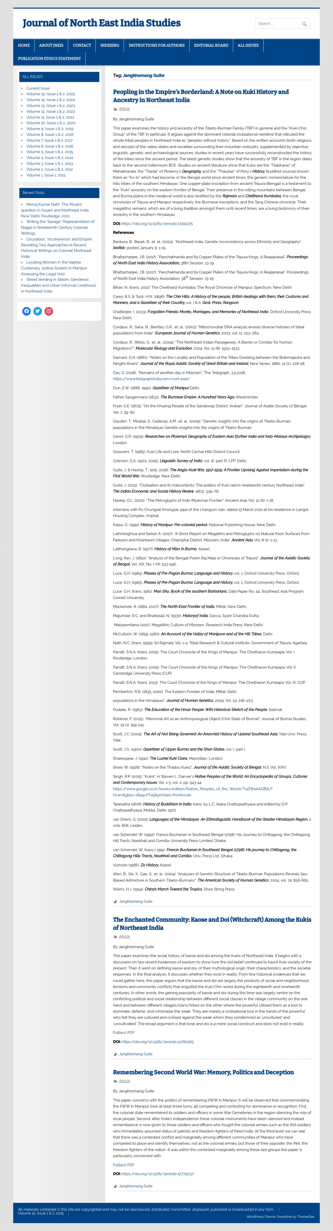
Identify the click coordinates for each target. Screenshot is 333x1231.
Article (124, 109)
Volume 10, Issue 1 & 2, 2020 (50, 123)
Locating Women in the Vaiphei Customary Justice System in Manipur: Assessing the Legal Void (54, 268)
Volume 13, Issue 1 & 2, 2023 (50, 105)
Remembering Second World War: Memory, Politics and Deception (203, 1072)
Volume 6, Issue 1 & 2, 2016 (49, 146)
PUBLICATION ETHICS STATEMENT (49, 58)
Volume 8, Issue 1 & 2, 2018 (49, 134)
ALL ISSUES (248, 45)
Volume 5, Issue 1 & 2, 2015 (49, 152)
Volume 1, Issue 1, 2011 (45, 175)
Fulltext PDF (124, 1032)
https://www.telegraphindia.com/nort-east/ (151, 379)
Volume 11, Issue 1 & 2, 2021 (50, 117)
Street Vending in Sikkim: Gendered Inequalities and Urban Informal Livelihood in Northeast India (58, 285)
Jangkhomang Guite (135, 901)
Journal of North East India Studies (102, 23)
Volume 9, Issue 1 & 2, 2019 (49, 128)
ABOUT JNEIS (51, 45)
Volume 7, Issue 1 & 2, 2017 (49, 140)
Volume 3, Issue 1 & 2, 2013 (49, 163)
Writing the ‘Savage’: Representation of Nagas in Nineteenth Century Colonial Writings (57, 227)
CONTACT (82, 45)
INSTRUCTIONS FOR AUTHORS (157, 45)
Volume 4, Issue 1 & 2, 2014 (49, 157)
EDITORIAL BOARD (211, 45)
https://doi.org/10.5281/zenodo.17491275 (157, 223)
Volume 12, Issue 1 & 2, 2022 (50, 111)
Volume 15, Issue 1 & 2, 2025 (50, 94)
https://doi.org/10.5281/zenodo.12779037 (158, 1174)
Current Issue (38, 88)
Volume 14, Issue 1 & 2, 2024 (50, 100)
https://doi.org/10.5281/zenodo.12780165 (158, 1042)
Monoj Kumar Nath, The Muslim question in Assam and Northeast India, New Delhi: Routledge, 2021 (55, 210)
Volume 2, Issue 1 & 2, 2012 (49, 169)
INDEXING (109, 45)
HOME (24, 45)
